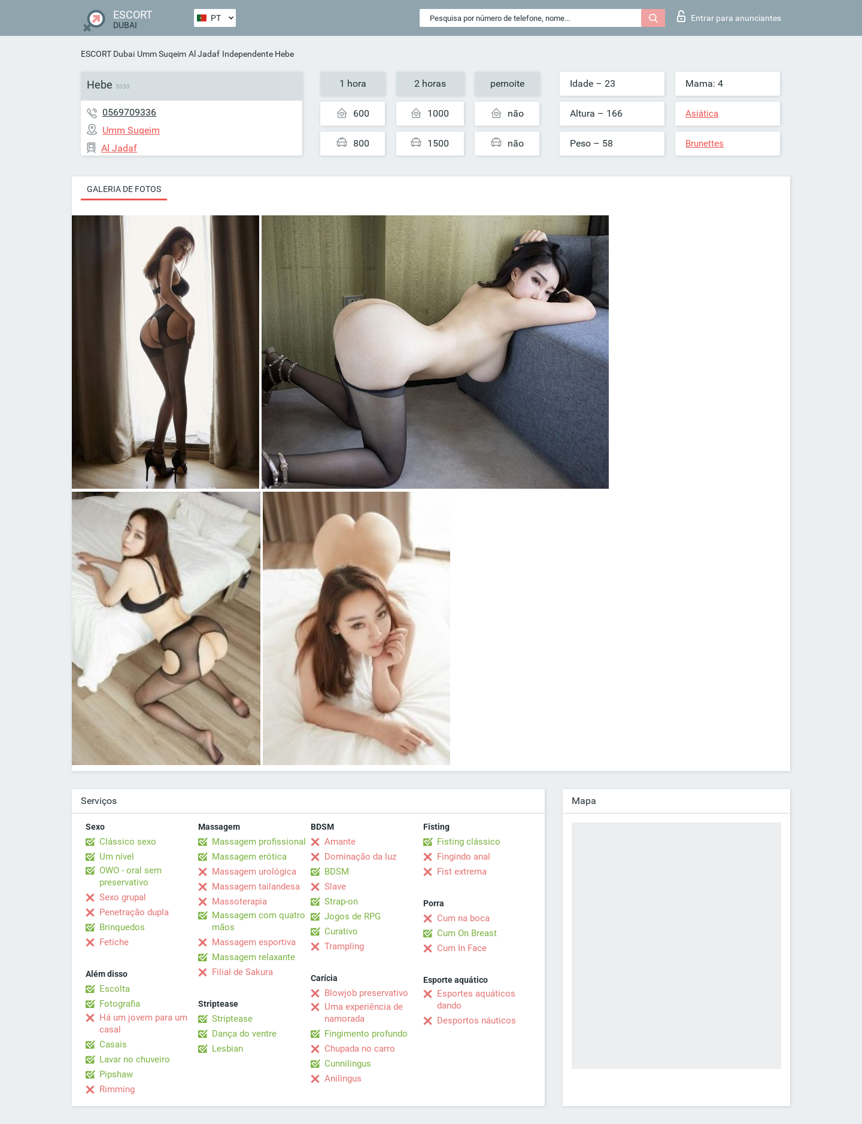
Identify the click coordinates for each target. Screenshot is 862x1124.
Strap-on (341, 901)
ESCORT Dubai (108, 54)
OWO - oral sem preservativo (130, 876)
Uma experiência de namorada (363, 1012)
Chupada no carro (359, 1048)
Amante (340, 841)
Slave (335, 886)
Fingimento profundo (366, 1033)
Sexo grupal (122, 897)
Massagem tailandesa (256, 886)
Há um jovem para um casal (143, 1023)
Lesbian (227, 1048)
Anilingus (343, 1078)
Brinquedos (122, 927)
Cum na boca (463, 918)
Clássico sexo (127, 841)
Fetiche (114, 942)
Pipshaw (116, 1074)
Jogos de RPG (352, 916)
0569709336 (129, 112)
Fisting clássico (468, 841)
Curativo (341, 931)
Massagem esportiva (254, 942)
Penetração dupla (134, 912)
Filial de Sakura (242, 972)
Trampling (344, 946)
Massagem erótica (249, 856)
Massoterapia (239, 901)
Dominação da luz (360, 856)
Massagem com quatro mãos (258, 921)
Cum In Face (462, 948)
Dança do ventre (244, 1033)
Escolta (114, 988)
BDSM (336, 871)
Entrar (729, 16)
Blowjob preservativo (366, 993)
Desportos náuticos (476, 1020)
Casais (113, 1044)
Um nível (116, 856)
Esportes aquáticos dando (476, 999)
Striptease (232, 1018)
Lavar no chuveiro (134, 1059)
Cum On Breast (467, 933)
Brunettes (704, 143)
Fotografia (119, 1003)
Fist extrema (462, 871)
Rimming (117, 1089)
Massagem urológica (254, 871)
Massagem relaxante (253, 957)
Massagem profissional (259, 841)
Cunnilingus (347, 1063)
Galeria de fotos (124, 189)
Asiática (701, 113)
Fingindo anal (463, 856)
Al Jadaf (204, 54)
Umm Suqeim (161, 54)
